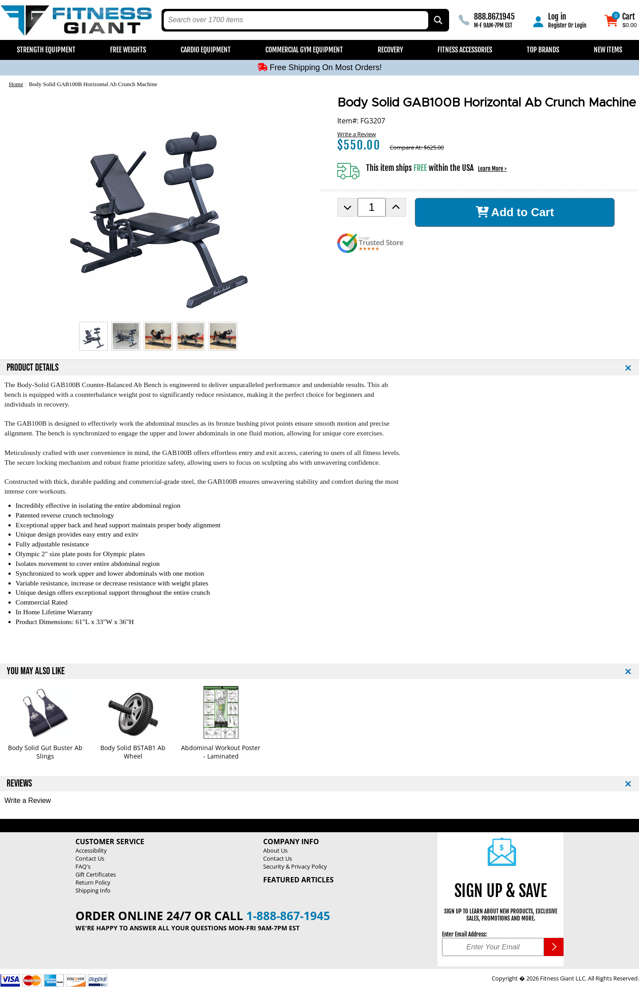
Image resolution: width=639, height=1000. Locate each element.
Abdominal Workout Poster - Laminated (220, 751)
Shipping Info (92, 890)
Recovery (390, 49)
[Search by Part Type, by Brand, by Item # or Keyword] (437, 20)
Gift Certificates (95, 874)
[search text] (296, 20)
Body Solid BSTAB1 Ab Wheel (133, 751)
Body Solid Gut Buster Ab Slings (45, 751)
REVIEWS (19, 784)
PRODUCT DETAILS (33, 368)
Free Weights (128, 49)
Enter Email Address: (464, 934)
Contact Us (89, 858)
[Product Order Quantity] (372, 207)
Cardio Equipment (206, 49)
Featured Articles (298, 880)
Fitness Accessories (465, 49)
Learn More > (492, 168)
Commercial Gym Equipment (304, 49)
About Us (275, 850)
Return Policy (92, 882)
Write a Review (356, 134)
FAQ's (83, 866)
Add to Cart (515, 212)
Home (16, 84)
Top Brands (543, 49)
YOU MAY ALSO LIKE (36, 671)
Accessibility (91, 850)
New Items (608, 49)
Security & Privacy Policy (295, 866)
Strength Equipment (46, 49)
